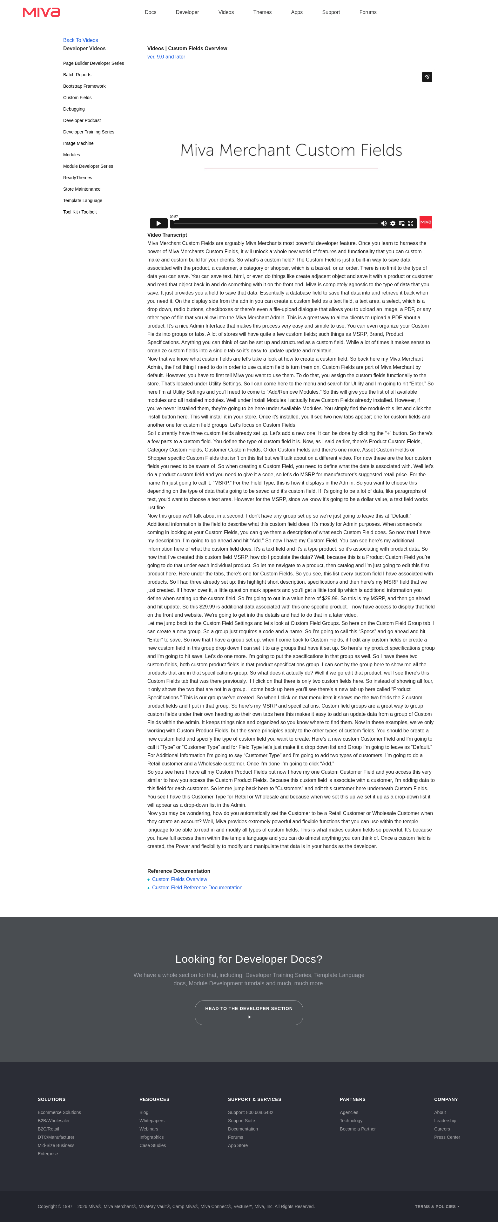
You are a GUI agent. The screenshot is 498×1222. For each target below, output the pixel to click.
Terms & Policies (435, 1207)
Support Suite (241, 1120)
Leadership (445, 1120)
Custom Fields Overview (179, 879)
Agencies (349, 1112)
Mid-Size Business (56, 1145)
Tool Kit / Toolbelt (80, 211)
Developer (187, 12)
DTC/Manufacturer (56, 1137)
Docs (150, 12)
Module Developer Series (88, 166)
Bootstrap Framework (84, 86)
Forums (368, 12)
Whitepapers (152, 1120)
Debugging (74, 109)
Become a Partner (358, 1128)
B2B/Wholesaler (54, 1120)
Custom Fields (77, 97)
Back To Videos (80, 40)
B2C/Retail (48, 1128)
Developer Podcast (82, 120)
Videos (226, 12)
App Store (238, 1145)
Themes (262, 12)
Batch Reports (77, 74)
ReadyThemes (77, 177)
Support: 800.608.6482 (250, 1112)
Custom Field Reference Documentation (197, 887)
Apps (297, 12)
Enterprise (48, 1153)
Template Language (82, 200)
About (440, 1112)
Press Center (447, 1137)
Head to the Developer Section (249, 1012)
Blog (143, 1112)
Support (331, 12)
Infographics (151, 1137)
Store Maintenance (82, 189)
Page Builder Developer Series (93, 63)
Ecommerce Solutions (59, 1112)
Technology (351, 1120)
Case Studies (152, 1145)
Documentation (243, 1128)
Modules (71, 154)
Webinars (148, 1128)
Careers (442, 1128)
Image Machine (78, 143)
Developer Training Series (88, 131)
